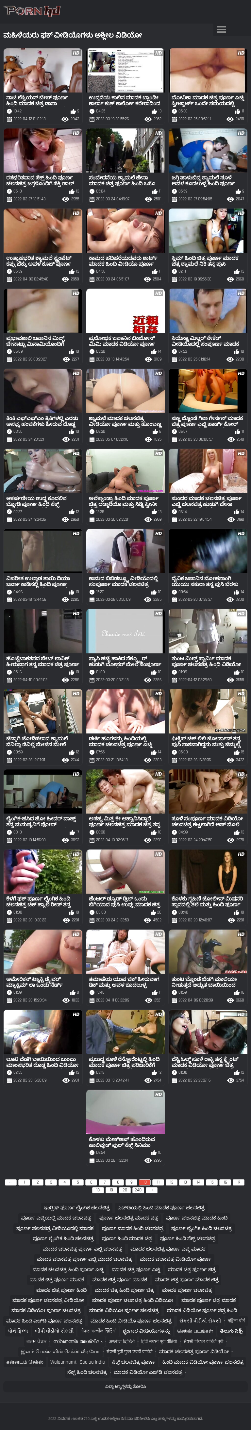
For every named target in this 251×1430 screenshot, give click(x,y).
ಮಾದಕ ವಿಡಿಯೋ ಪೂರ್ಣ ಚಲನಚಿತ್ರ (46, 1310)
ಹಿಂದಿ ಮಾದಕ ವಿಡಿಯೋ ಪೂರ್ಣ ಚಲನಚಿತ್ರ (202, 1362)
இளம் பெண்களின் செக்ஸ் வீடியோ (60, 1352)
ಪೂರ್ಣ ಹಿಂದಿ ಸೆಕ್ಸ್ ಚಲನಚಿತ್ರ (187, 1239)
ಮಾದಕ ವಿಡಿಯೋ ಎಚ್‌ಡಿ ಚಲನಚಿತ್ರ (148, 1372)
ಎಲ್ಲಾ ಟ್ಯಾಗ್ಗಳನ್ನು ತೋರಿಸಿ (125, 1386)
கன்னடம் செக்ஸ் (24, 1362)
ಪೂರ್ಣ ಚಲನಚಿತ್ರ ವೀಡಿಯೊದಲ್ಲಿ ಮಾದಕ (55, 1228)
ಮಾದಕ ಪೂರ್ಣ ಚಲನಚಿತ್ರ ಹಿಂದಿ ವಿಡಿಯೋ (132, 1300)
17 (238, 1182)
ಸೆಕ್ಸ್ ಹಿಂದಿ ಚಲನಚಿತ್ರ (87, 1372)
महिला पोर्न (236, 1321)
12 (172, 1182)
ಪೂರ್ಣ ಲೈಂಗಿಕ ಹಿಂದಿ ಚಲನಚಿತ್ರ (201, 1228)
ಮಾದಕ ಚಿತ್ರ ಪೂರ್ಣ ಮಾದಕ (57, 1280)
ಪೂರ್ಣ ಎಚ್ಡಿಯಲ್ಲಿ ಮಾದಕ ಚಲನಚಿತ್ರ (56, 1218)
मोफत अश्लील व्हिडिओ (98, 1331)
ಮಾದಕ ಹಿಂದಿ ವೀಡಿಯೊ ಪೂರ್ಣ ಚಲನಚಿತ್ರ (131, 1321)
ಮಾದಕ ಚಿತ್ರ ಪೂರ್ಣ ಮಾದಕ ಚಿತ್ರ (187, 1280)
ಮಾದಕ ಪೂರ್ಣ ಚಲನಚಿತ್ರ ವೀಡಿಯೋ (48, 1300)
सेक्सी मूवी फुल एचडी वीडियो (129, 1352)
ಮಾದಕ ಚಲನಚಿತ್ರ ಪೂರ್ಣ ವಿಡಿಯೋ (194, 1352)
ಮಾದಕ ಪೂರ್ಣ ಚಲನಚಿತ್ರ (187, 1290)
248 (138, 1190)
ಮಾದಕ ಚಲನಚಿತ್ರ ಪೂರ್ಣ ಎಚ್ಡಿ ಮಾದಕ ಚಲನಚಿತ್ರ (84, 1259)
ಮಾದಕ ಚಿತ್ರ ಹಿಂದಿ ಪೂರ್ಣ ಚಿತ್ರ (124, 1290)
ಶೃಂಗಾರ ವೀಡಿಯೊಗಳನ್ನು (146, 1331)
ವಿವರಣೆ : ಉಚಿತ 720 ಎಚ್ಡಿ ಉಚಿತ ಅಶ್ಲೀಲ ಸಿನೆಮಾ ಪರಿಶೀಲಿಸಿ (104, 1418)
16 (225, 1182)
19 (111, 1190)
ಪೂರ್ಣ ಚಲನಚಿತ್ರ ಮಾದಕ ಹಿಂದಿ (196, 1218)
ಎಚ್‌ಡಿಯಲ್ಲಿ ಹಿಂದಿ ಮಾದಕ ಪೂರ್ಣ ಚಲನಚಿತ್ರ (161, 1208)
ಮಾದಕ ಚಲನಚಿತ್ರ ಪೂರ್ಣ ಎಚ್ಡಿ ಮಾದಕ (168, 1249)
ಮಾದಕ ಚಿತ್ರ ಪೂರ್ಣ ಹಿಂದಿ (61, 1290)
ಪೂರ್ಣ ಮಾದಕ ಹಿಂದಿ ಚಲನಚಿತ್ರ (132, 1228)
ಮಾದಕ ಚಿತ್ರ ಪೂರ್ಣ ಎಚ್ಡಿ (136, 1270)
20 (125, 1190)
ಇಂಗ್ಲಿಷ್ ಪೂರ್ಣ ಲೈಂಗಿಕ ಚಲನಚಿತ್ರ (77, 1208)
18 (98, 1190)
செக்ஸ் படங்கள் (195, 1331)
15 (212, 1182)
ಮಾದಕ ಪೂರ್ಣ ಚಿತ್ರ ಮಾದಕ (208, 1300)
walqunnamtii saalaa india (77, 1362)
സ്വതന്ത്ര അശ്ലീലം (77, 1341)
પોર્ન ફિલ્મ (18, 1331)
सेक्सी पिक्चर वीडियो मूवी (203, 1341)
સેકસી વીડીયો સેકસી (200, 1321)
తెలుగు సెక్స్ (231, 1331)
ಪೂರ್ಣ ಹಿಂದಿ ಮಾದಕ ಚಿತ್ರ (127, 1239)
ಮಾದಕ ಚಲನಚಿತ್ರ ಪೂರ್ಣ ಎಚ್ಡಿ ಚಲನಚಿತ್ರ (82, 1249)
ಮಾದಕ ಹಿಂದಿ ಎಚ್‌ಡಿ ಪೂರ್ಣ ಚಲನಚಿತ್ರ (44, 1321)
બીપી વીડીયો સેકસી (54, 1331)
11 (158, 1182)
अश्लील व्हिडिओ (122, 1341)
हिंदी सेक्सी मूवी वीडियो (159, 1341)
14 (198, 1182)
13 (185, 1182)
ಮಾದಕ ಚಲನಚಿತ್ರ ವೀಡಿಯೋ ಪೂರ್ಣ (175, 1259)
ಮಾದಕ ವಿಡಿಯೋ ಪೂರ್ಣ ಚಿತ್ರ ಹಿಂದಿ (202, 1310)
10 (145, 1182)
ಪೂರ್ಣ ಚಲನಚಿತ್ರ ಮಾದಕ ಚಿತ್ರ (128, 1218)
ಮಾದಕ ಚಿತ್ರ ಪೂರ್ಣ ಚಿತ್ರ (192, 1270)
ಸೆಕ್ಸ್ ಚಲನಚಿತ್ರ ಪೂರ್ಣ (134, 1362)
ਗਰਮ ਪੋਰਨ (36, 1341)
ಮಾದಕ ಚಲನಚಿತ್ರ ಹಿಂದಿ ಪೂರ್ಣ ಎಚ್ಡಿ (68, 1270)
